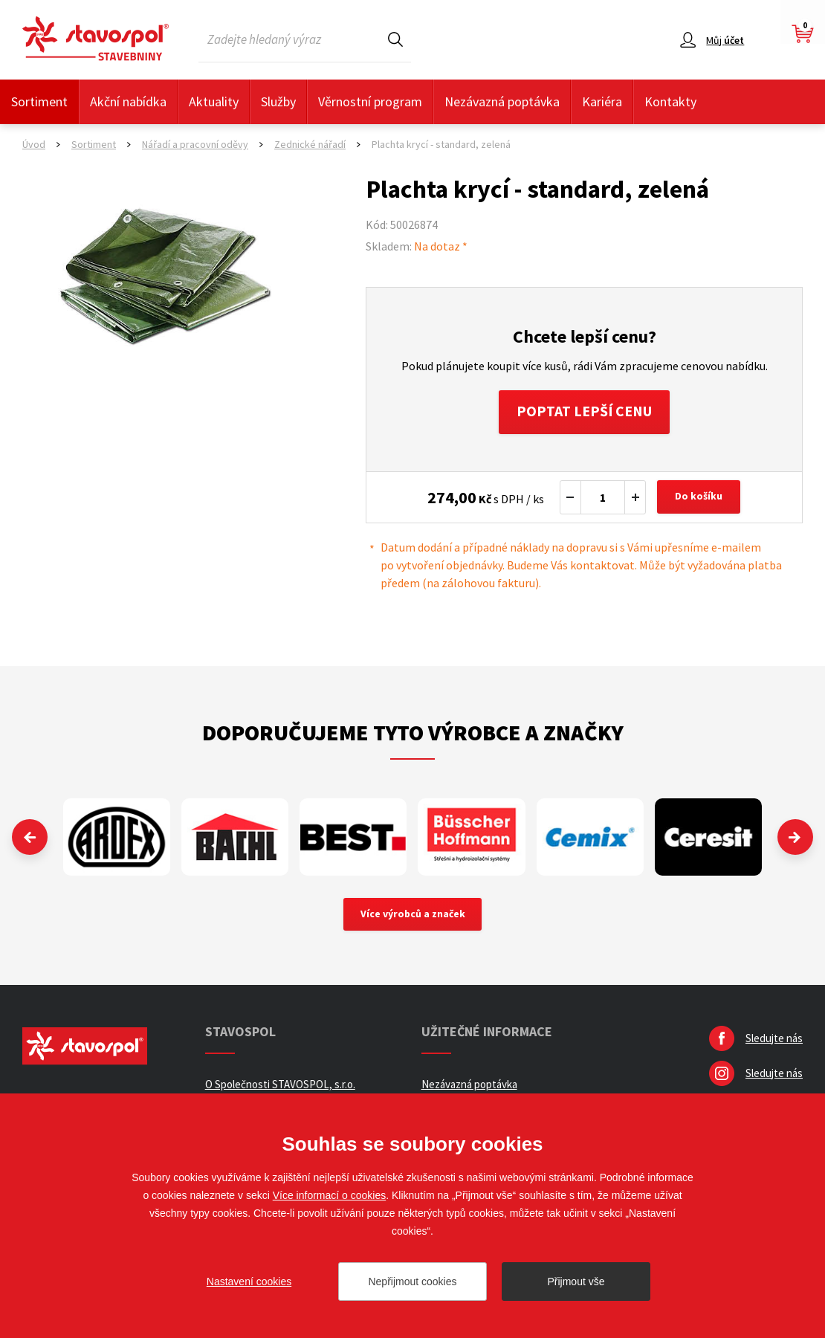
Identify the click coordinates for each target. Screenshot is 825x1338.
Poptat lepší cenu (585, 412)
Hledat (395, 39)
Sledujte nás (774, 1039)
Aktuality (214, 101)
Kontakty (670, 101)
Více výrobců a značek (413, 915)
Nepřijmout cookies (412, 1281)
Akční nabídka (128, 101)
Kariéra (602, 101)
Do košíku (699, 498)
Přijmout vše (575, 1281)
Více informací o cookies (329, 1195)
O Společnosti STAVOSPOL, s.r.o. (280, 1086)
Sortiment (39, 101)
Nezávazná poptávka (502, 101)
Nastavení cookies (249, 1281)
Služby (278, 101)
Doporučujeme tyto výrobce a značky (413, 733)
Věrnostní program (370, 101)
